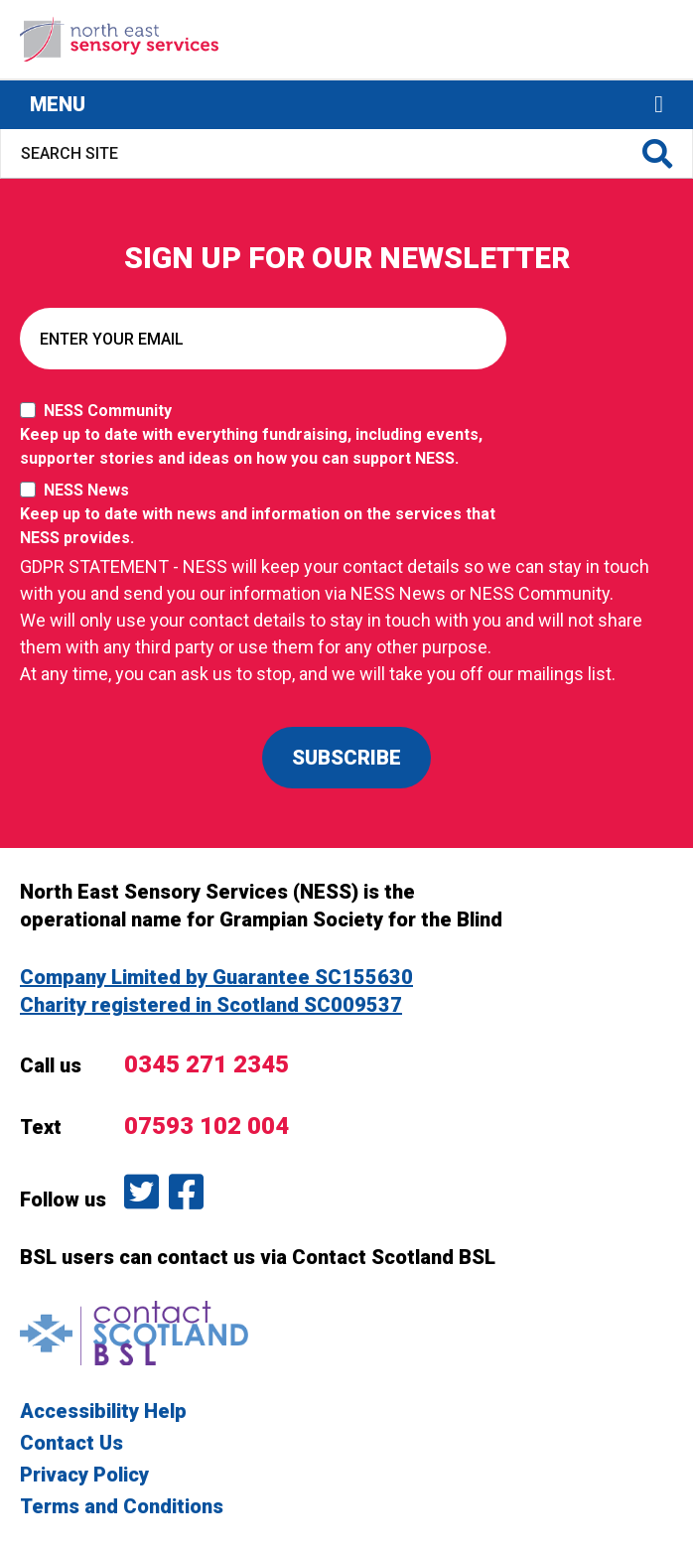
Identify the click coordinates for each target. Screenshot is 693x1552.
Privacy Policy (84, 1474)
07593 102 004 (206, 1126)
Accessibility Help (103, 1411)
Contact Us (71, 1443)
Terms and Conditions (121, 1506)
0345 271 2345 (206, 1064)
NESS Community (268, 436)
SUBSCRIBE (346, 758)
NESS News (268, 515)
